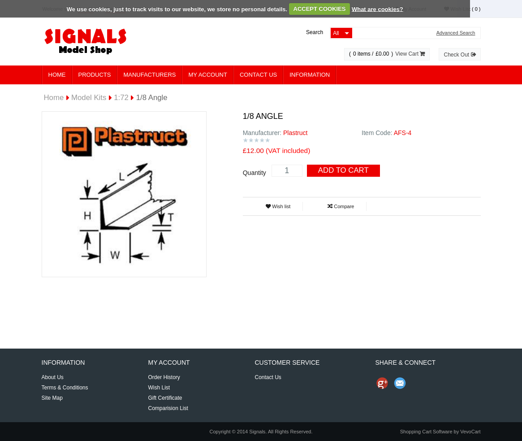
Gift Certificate (165, 398)
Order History (164, 377)
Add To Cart (343, 170)
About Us (53, 377)
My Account (207, 74)
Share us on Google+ (382, 383)
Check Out (459, 55)
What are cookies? (377, 8)
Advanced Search (455, 33)
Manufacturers (149, 74)
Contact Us (258, 74)
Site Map (52, 398)
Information (309, 74)
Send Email (400, 383)
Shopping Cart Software (426, 431)
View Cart (410, 54)
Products (94, 74)
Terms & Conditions (65, 387)
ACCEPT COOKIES (319, 8)
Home (57, 74)
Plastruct (295, 132)
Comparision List (168, 408)
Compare (341, 206)
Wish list (278, 206)
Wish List (159, 387)
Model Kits (88, 97)
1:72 (121, 97)
